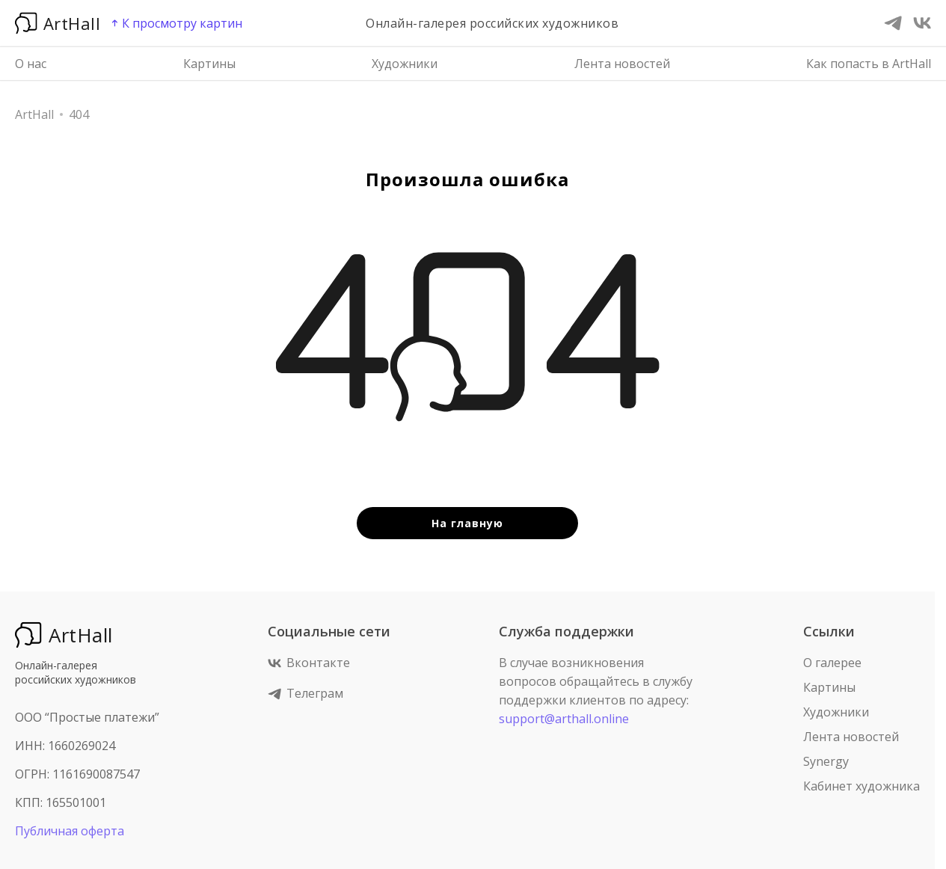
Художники (404, 63)
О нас (30, 63)
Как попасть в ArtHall (868, 63)
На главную (467, 523)
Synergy (826, 761)
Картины (209, 63)
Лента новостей (622, 63)
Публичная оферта (69, 831)
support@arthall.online (564, 718)
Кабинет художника (861, 786)
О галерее (832, 662)
